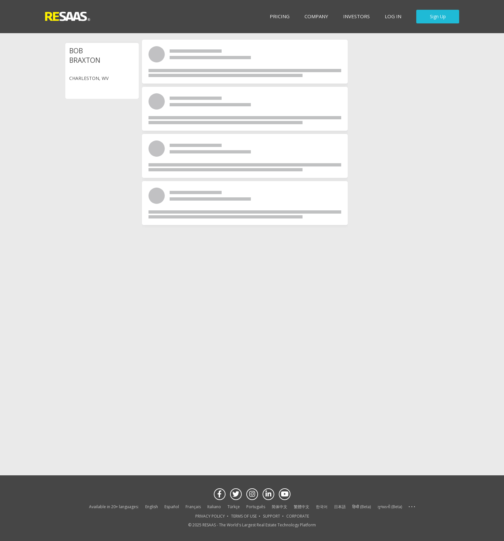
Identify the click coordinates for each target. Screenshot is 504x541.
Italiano (214, 506)
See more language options (411, 507)
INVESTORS (356, 16)
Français (193, 506)
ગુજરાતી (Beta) (389, 506)
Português (255, 506)
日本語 (340, 506)
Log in (393, 16)
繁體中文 (301, 506)
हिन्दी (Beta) (361, 506)
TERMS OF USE (244, 516)
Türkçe (233, 506)
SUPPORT (271, 516)
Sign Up (438, 16)
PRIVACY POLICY (210, 516)
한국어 (322, 506)
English (151, 506)
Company (316, 16)
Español (171, 506)
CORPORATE (297, 516)
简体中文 (279, 506)
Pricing (280, 16)
